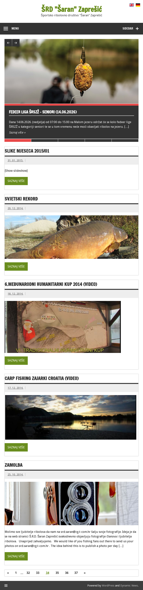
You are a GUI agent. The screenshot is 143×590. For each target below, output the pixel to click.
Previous (8, 42)
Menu (15, 28)
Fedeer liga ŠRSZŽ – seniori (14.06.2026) (43, 112)
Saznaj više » (17, 132)
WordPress (108, 585)
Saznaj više (16, 181)
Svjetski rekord (21, 199)
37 (76, 573)
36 (66, 573)
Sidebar (128, 28)
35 (57, 573)
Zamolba (13, 465)
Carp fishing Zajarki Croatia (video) (42, 378)
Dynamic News (129, 585)
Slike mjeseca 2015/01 (27, 151)
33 (37, 573)
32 (28, 573)
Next (16, 42)
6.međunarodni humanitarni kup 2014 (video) (51, 284)
